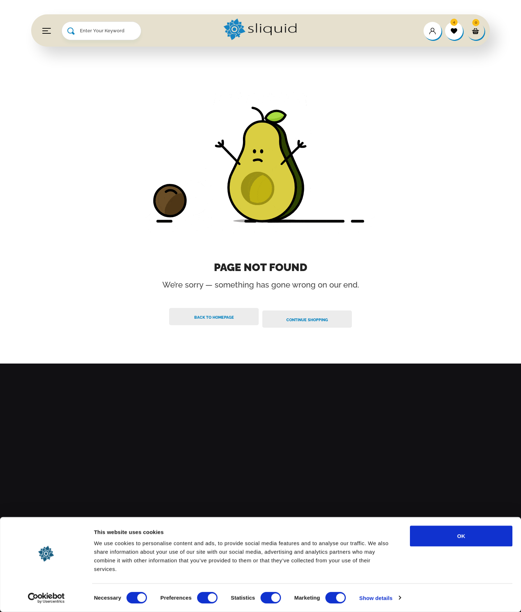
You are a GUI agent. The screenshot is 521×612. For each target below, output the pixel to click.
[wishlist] (454, 31)
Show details (376, 598)
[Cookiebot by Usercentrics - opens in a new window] (46, 598)
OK (461, 536)
